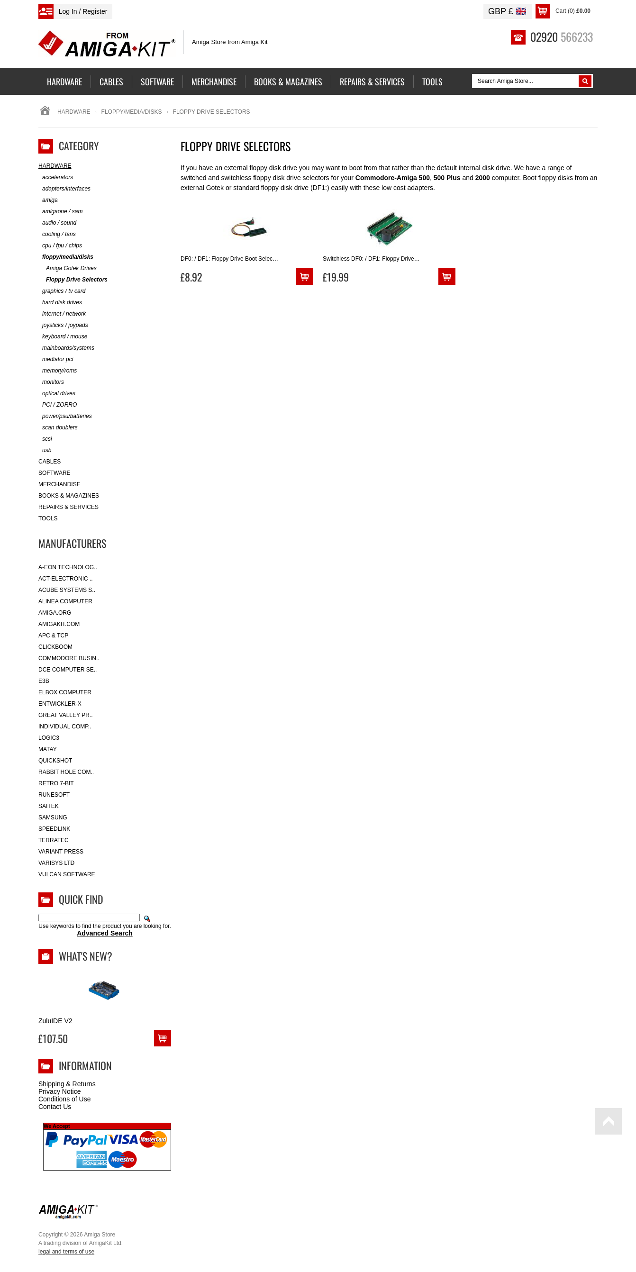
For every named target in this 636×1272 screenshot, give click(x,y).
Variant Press (60, 851)
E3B (43, 681)
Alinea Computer (65, 601)
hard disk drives (60, 303)
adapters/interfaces (64, 189)
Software (54, 473)
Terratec (53, 840)
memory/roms (57, 371)
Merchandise (59, 484)
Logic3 (48, 738)
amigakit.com (59, 624)
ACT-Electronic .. (65, 578)
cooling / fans (57, 234)
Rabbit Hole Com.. (66, 772)
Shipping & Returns (67, 1084)
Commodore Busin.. (69, 658)
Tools (47, 518)
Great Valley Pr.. (65, 715)
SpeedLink (54, 829)
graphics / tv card (61, 291)
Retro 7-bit (56, 783)
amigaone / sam (60, 212)
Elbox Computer (64, 692)
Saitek (48, 806)
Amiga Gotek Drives (67, 268)
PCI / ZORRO (57, 405)
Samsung (52, 817)
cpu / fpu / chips (60, 246)
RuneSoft (54, 794)
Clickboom (55, 647)
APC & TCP (53, 635)
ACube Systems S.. (66, 590)
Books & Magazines (68, 495)
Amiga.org (54, 612)
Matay (47, 749)
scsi (45, 439)
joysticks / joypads (63, 325)
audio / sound (57, 223)
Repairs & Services (68, 507)
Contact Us (54, 1106)
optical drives (56, 394)
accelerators (55, 177)
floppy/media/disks (131, 112)
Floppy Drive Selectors (73, 280)
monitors (51, 382)
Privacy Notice (59, 1091)
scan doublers (58, 428)
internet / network (62, 314)
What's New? (85, 955)
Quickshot (55, 760)
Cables (49, 461)
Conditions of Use (64, 1099)
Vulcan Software (66, 874)
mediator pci (55, 359)
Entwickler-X (60, 703)
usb (44, 450)
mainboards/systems (66, 348)
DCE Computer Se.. (67, 669)
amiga (48, 200)
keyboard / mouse (62, 337)
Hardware (74, 112)
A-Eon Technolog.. (67, 567)
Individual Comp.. (64, 726)
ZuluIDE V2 (55, 1021)
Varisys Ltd (56, 863)
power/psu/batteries (65, 416)
